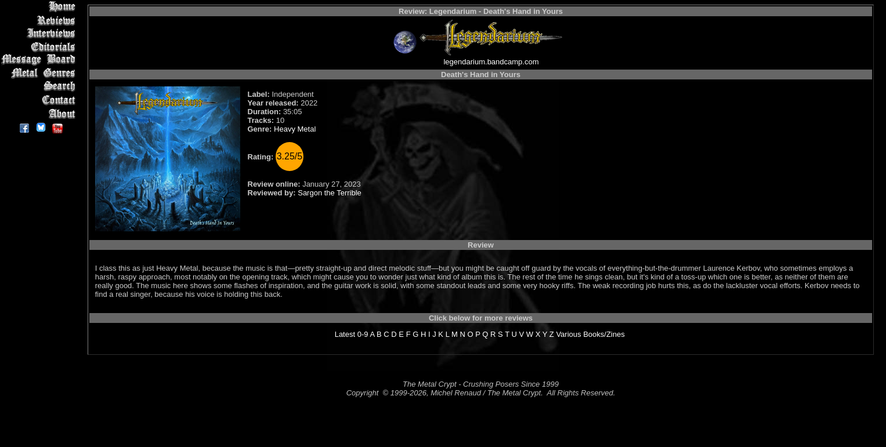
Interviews (40, 33)
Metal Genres (40, 73)
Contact (40, 100)
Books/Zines (604, 334)
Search (40, 86)
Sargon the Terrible (329, 192)
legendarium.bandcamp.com (490, 61)
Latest (345, 334)
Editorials (40, 46)
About (40, 113)
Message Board (40, 60)
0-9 (362, 334)
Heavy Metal (295, 129)
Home (40, 6)
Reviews (40, 20)
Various (568, 334)
